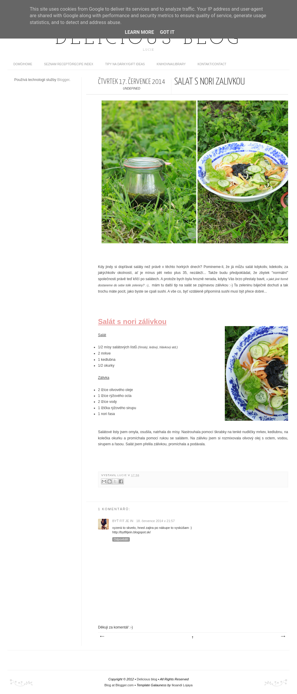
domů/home (22, 64)
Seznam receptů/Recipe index (68, 64)
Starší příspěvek (283, 636)
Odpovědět (121, 539)
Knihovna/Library (171, 64)
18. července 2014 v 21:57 (155, 521)
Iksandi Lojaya (182, 685)
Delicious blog (148, 39)
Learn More (139, 32)
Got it (167, 32)
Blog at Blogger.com (119, 685)
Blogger (63, 80)
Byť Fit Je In (122, 521)
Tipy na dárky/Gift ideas (125, 64)
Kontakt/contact (212, 64)
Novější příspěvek (102, 636)
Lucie (122, 475)
